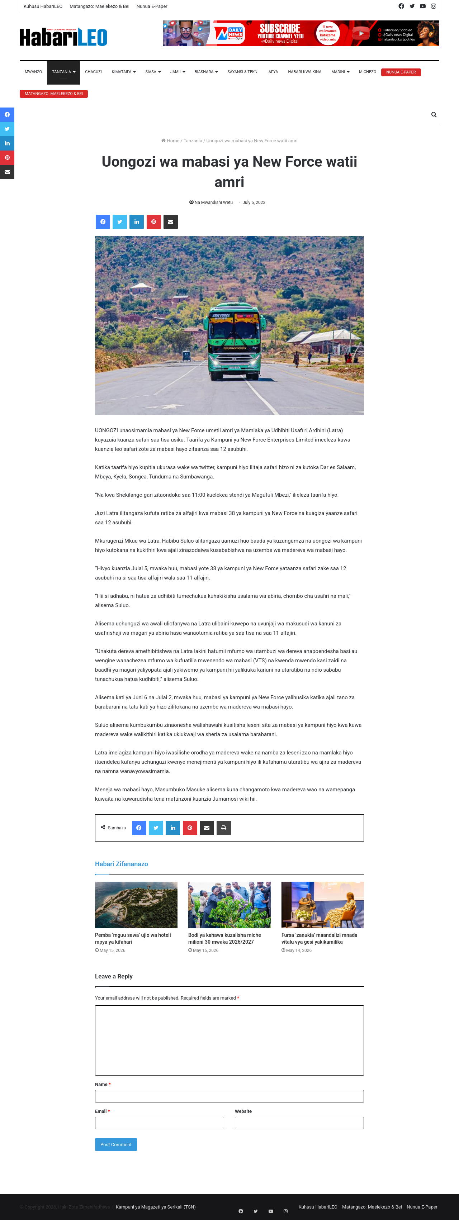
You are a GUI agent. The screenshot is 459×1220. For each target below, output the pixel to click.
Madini (338, 72)
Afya (273, 72)
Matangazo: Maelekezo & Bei (99, 6)
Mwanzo (33, 72)
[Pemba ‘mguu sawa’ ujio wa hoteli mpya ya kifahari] (136, 905)
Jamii (175, 72)
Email (102, 1111)
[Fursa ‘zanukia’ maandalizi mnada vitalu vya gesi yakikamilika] (322, 905)
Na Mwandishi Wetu (214, 202)
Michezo (367, 72)
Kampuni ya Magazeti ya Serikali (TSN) (156, 1207)
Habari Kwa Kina (304, 72)
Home (170, 140)
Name (103, 1084)
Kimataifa (122, 72)
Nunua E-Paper (152, 6)
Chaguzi (93, 72)
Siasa (150, 72)
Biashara (204, 72)
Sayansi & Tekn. (242, 72)
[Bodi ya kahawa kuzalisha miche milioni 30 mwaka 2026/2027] (229, 905)
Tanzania (61, 72)
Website (243, 1111)
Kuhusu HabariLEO (43, 6)
